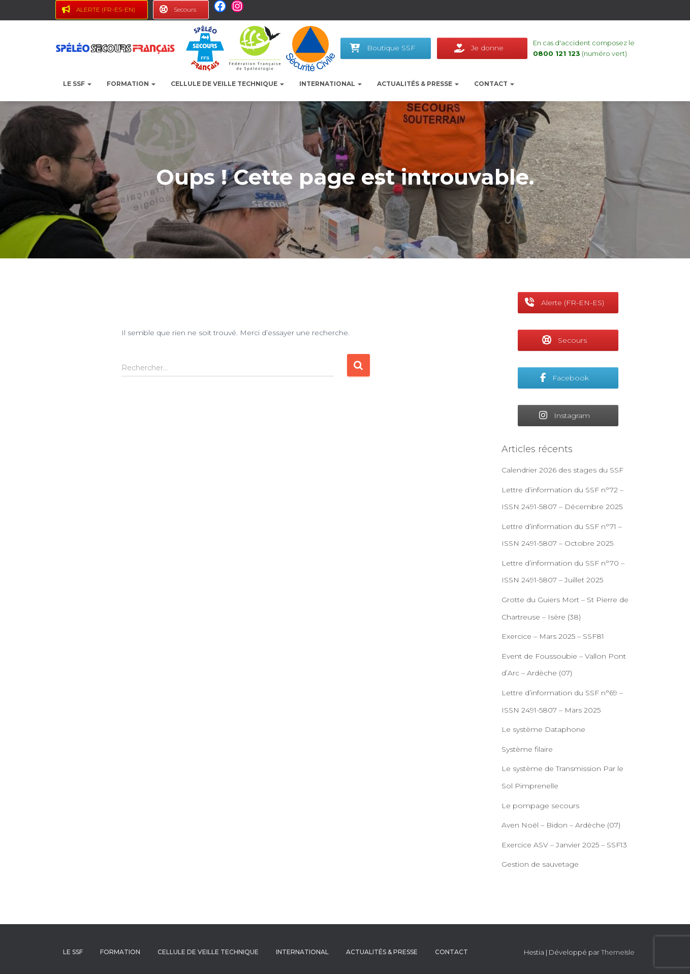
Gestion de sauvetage (540, 864)
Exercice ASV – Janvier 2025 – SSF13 (564, 844)
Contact (494, 83)
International (330, 83)
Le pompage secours (540, 805)
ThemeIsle (618, 952)
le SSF (77, 83)
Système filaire (527, 749)
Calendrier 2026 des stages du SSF (562, 470)
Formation (131, 83)
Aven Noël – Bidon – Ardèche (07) (560, 825)
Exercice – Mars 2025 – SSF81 (552, 636)
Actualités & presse (418, 83)
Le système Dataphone (543, 729)
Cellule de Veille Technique (227, 83)
